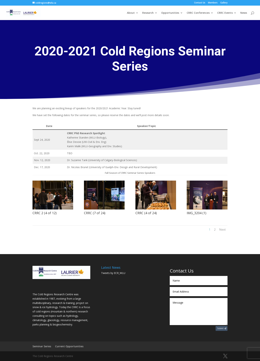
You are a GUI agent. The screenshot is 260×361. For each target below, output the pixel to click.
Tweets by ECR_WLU (113, 273)
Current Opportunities (69, 346)
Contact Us (199, 3)
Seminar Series (41, 346)
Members (213, 3)
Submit (220, 328)
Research (148, 13)
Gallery (224, 3)
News (243, 13)
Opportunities (170, 13)
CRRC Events (225, 13)
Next (222, 230)
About (131, 13)
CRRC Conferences (198, 13)
